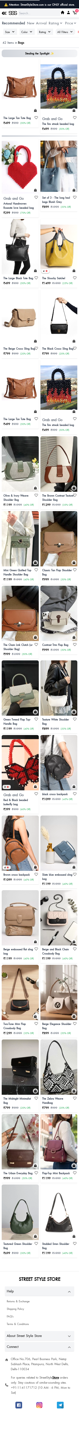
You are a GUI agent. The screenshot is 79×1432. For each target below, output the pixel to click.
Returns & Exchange (18, 1301)
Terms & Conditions (18, 1324)
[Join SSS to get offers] (60, 1405)
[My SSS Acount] (68, 12)
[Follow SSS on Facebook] (18, 1405)
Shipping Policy (15, 1309)
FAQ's (10, 1316)
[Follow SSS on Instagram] (39, 1405)
